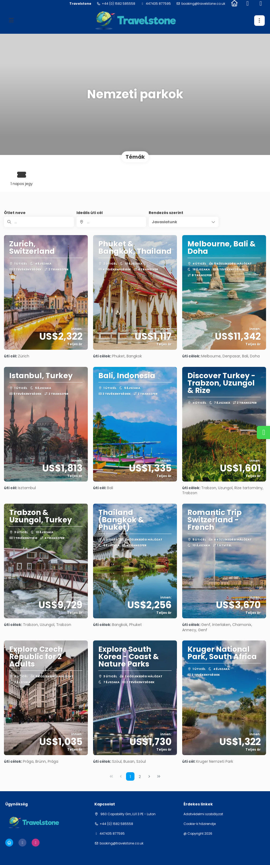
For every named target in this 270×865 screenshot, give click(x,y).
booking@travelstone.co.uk (203, 4)
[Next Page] (149, 776)
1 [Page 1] (130, 776)
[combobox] (111, 222)
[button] (184, 222)
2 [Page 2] (140, 776)
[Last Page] (159, 776)
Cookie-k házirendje (200, 824)
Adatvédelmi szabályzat (203, 814)
